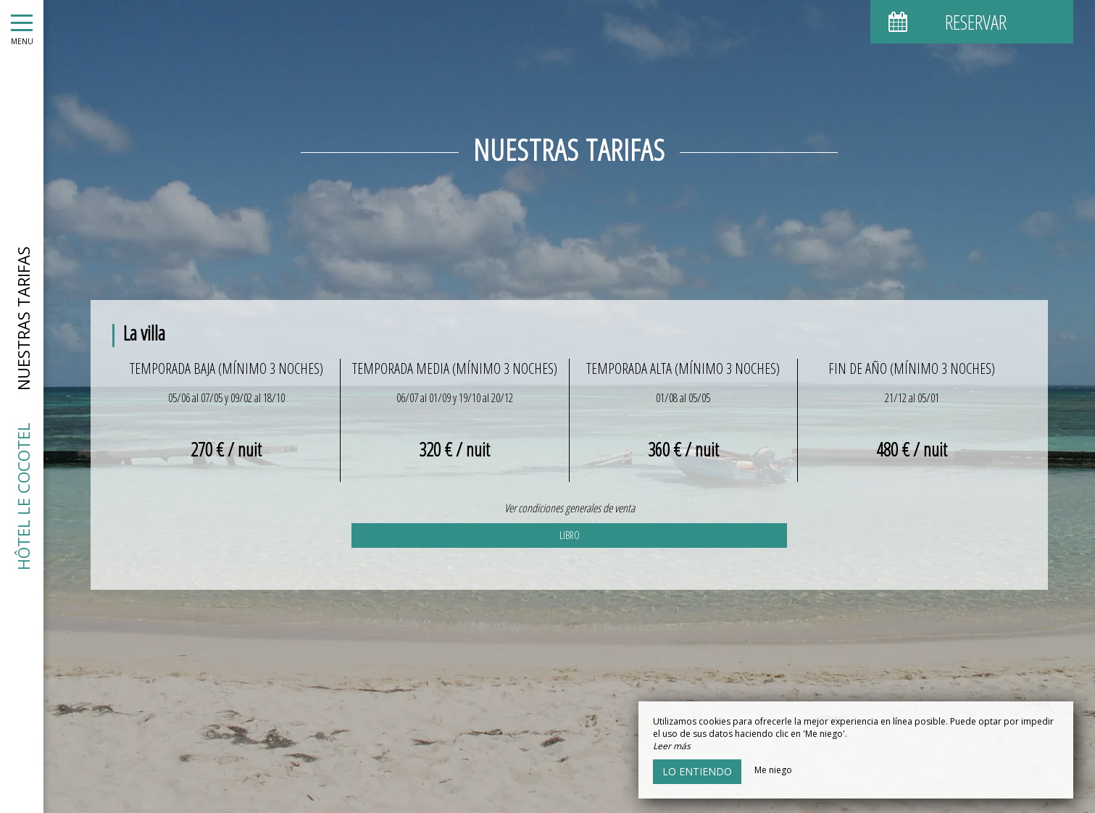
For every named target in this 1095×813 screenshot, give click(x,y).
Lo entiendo (697, 771)
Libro (569, 535)
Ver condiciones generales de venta (569, 508)
